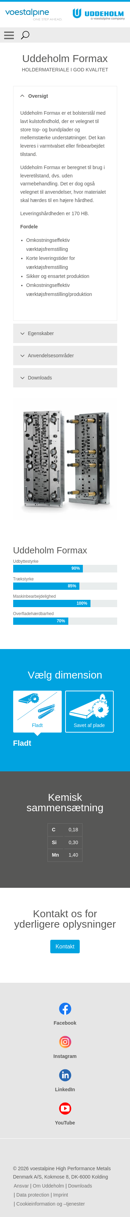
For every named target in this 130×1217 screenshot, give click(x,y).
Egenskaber (36, 333)
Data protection (32, 1195)
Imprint (60, 1195)
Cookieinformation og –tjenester (50, 1204)
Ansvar (21, 1186)
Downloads (35, 378)
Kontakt (64, 946)
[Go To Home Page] (33, 14)
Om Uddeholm (48, 1186)
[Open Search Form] (25, 35)
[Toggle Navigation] (9, 35)
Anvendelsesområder (46, 355)
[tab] (37, 712)
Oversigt (33, 96)
